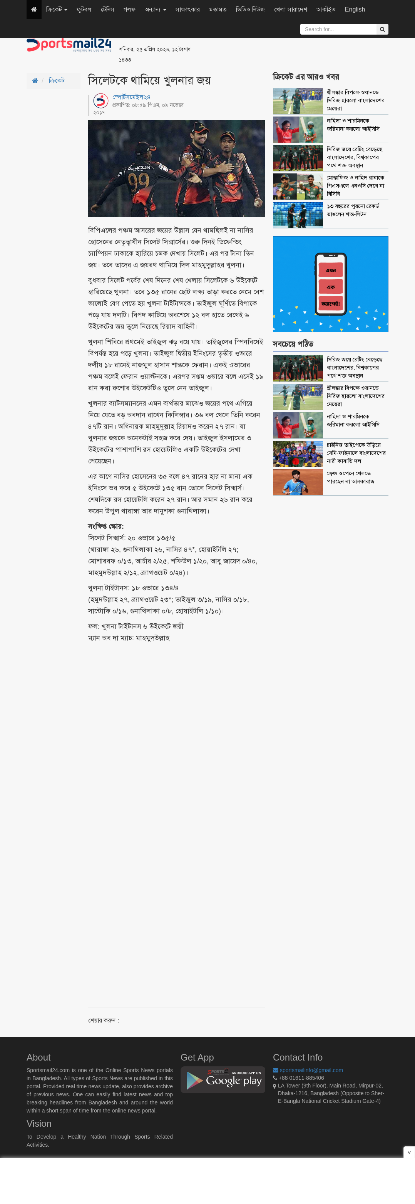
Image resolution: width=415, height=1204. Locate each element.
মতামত (218, 9)
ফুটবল (84, 9)
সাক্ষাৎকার (188, 9)
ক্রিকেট (56, 9)
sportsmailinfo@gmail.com (308, 1070)
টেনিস (107, 9)
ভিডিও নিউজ (250, 9)
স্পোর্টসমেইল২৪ (131, 97)
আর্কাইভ (326, 9)
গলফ (130, 9)
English (355, 9)
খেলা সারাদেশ (290, 9)
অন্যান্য (155, 9)
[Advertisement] (301, 46)
